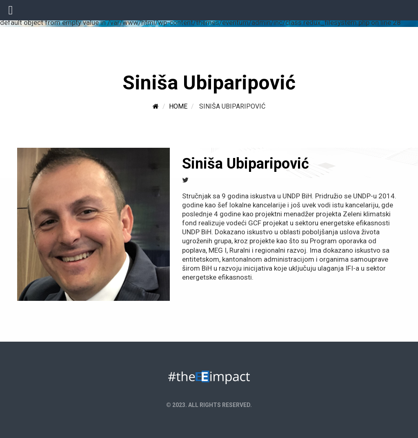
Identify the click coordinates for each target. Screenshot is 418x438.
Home (178, 106)
